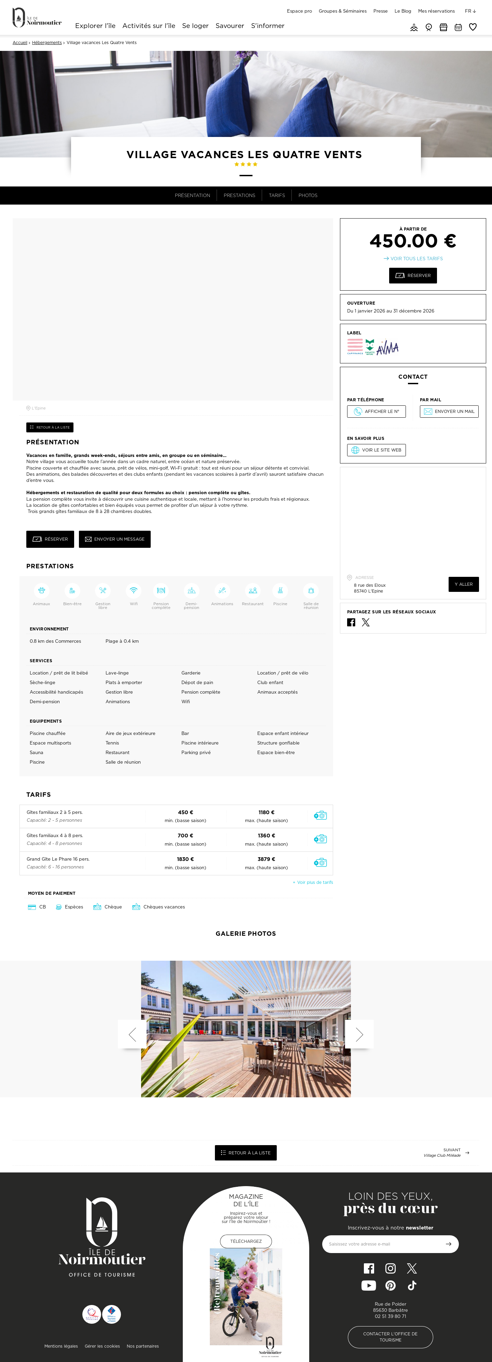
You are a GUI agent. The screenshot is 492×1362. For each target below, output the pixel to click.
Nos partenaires (143, 1346)
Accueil (20, 43)
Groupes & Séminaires (343, 11)
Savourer (230, 26)
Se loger (195, 26)
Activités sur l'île (148, 26)
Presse (380, 11)
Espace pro (299, 11)
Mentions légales (61, 1346)
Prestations (239, 195)
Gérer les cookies (102, 1346)
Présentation (192, 195)
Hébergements (47, 43)
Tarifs (277, 195)
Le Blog (403, 11)
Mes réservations (436, 11)
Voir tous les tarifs (417, 258)
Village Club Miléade (442, 1155)
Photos (308, 195)
